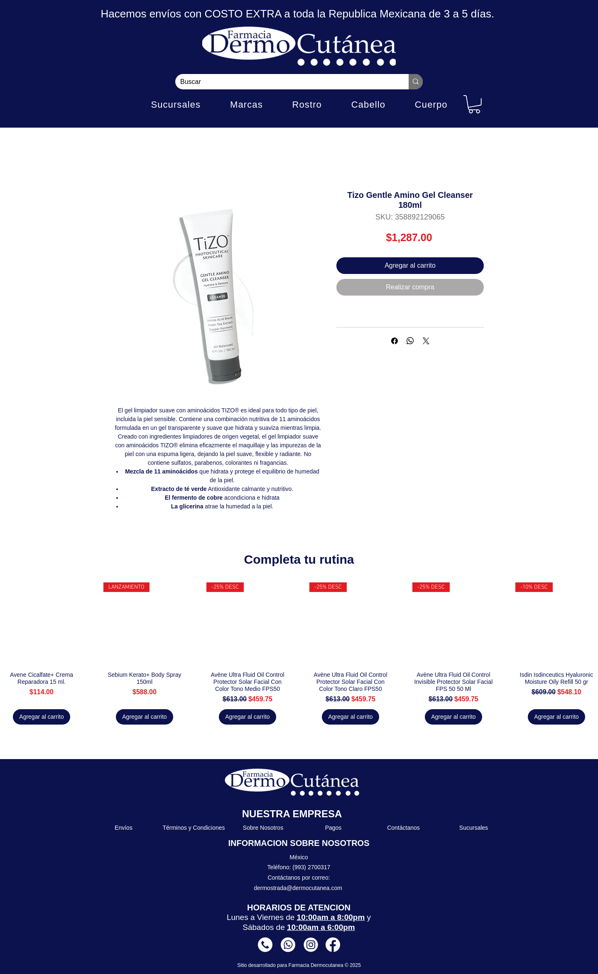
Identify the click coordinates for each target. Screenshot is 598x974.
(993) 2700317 (311, 867)
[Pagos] (334, 828)
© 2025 (353, 965)
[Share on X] (426, 341)
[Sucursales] (474, 828)
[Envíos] (124, 828)
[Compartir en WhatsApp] (410, 341)
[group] (299, 653)
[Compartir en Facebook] (394, 341)
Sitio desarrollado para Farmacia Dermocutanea (291, 965)
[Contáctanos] (404, 828)
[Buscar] (285, 82)
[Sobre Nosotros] (263, 828)
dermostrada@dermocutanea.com (298, 888)
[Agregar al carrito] (41, 717)
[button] (474, 104)
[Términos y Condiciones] (194, 828)
